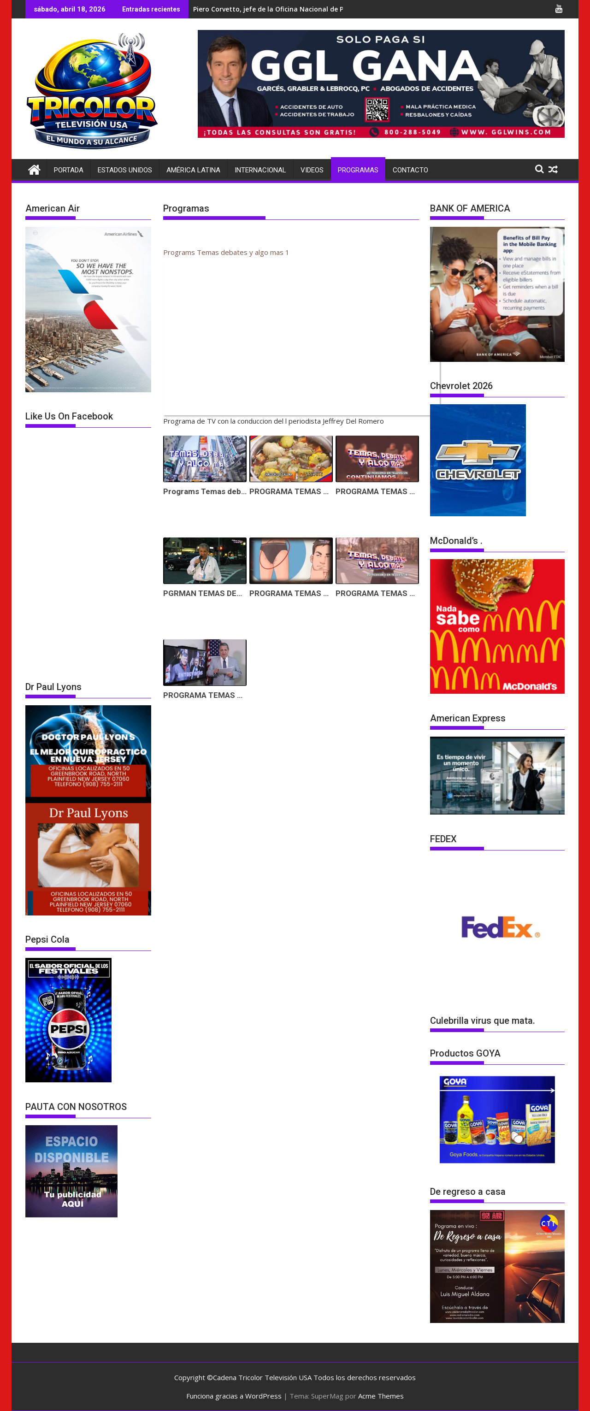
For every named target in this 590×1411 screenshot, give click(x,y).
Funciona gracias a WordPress (234, 1395)
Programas (358, 170)
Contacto (410, 170)
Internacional (260, 170)
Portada (68, 170)
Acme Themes (381, 1395)
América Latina (193, 170)
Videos (312, 170)
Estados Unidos (125, 170)
